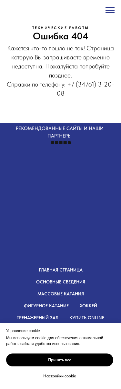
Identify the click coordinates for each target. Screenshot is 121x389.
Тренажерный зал (37, 317)
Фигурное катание (46, 305)
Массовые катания (60, 293)
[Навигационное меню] (110, 10)
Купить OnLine (86, 317)
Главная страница (61, 269)
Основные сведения (60, 281)
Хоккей (88, 305)
